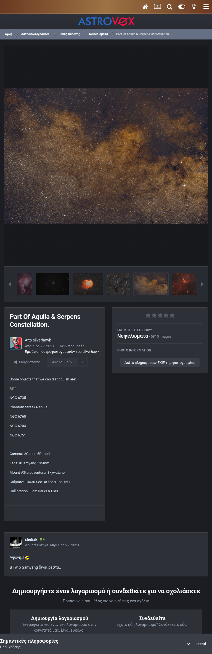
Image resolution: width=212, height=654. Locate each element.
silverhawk (42, 340)
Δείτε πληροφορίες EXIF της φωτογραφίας (159, 363)
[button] (10, 284)
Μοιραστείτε (27, 362)
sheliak (31, 539)
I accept (196, 644)
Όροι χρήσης (10, 647)
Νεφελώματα (132, 336)
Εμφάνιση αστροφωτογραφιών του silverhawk (62, 351)
